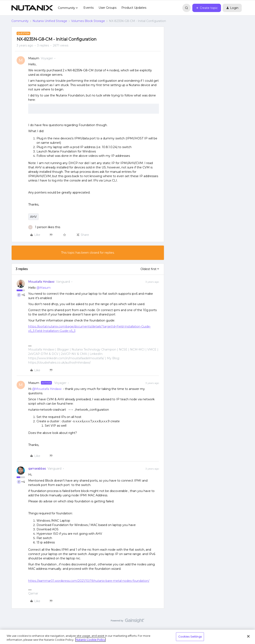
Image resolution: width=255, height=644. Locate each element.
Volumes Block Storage (88, 21)
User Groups (107, 8)
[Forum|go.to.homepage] (32, 8)
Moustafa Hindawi (41, 282)
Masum (33, 58)
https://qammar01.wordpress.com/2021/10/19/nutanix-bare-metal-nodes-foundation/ (88, 581)
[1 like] (44, 227)
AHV (33, 217)
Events (88, 8)
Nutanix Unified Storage (50, 21)
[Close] (248, 636)
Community (20, 21)
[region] (127, 637)
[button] (206, 8)
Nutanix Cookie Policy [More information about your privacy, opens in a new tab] (90, 639)
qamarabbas (37, 468)
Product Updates (133, 8)
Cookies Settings (190, 636)
